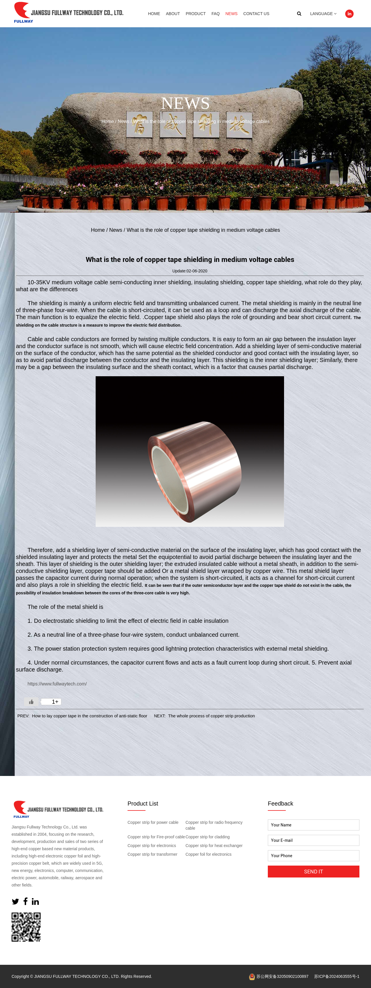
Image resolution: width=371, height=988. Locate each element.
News (231, 13)
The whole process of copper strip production (211, 715)
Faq (216, 13)
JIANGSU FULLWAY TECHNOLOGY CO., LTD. (77, 976)
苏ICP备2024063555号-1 (336, 976)
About (173, 13)
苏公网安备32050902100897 (278, 976)
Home (154, 13)
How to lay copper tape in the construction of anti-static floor (89, 715)
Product (196, 13)
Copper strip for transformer (152, 854)
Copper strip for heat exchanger (214, 845)
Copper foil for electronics (209, 854)
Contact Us (256, 13)
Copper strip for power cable (153, 822)
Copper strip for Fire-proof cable (156, 837)
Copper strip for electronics (152, 845)
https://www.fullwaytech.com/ (57, 683)
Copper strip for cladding (208, 837)
